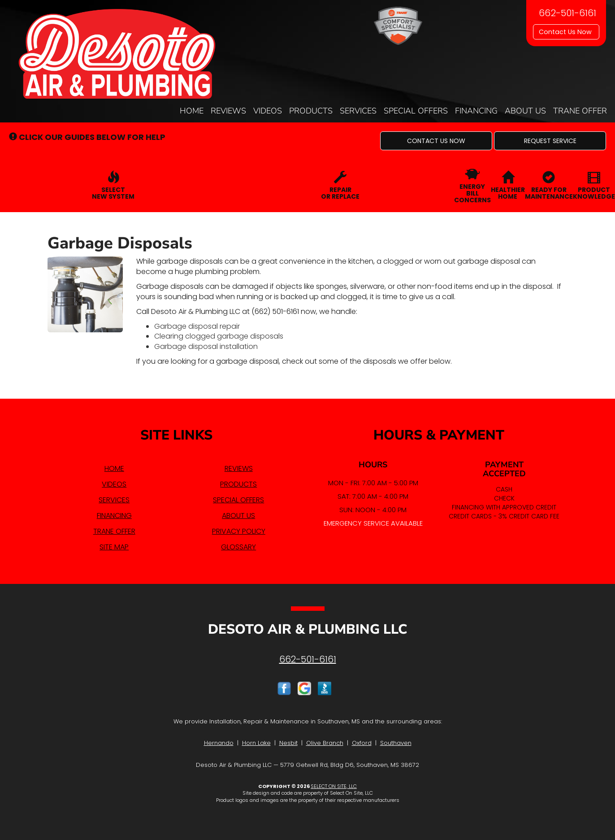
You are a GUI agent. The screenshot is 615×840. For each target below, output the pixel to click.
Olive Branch (324, 743)
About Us (525, 110)
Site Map (114, 547)
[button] (436, 140)
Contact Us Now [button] (566, 31)
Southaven (395, 743)
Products (311, 110)
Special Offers (416, 110)
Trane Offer (580, 110)
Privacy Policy (238, 531)
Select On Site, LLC (334, 786)
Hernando (219, 743)
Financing (476, 110)
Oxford (362, 743)
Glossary (238, 547)
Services (358, 110)
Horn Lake (256, 743)
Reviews (228, 110)
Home (192, 110)
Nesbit (288, 743)
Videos (267, 110)
